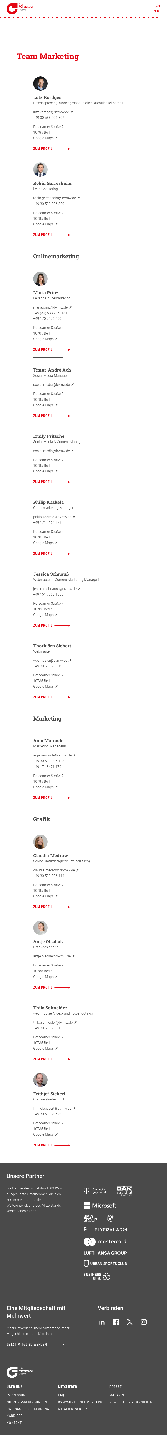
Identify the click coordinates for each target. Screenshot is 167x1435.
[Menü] (157, 8)
